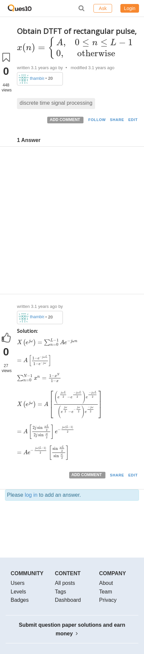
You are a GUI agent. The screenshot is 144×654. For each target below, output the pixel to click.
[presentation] (75, 47)
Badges (20, 600)
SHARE (117, 120)
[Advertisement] (72, 222)
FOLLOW (97, 120)
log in (31, 495)
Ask (102, 8)
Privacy (107, 600)
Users (18, 583)
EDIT (133, 120)
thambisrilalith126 (37, 78)
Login (129, 8)
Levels (18, 591)
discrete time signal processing (56, 103)
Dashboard (68, 600)
